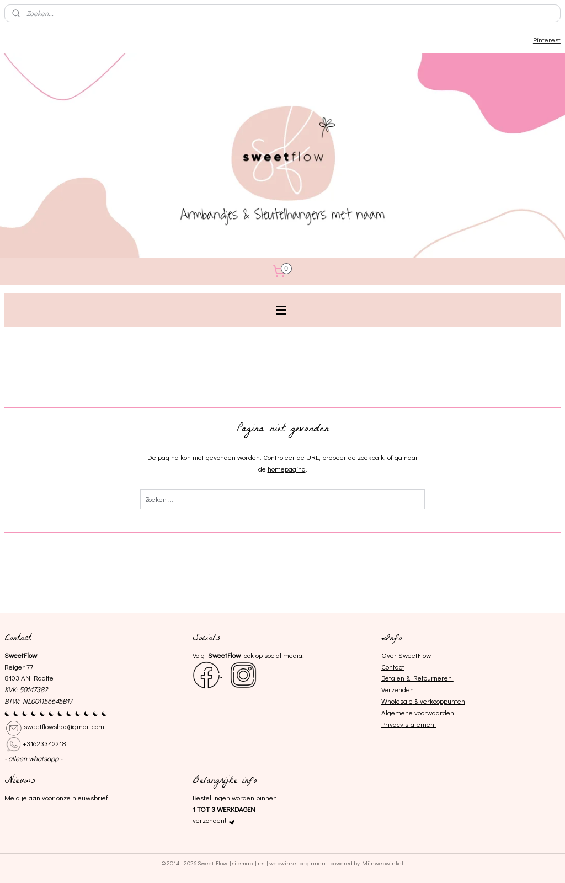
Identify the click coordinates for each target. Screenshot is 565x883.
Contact (392, 666)
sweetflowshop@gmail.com (64, 726)
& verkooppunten (439, 700)
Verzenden (397, 689)
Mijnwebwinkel (382, 863)
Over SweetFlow (406, 655)
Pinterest (547, 39)
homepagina (287, 468)
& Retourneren (429, 677)
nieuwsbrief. (90, 797)
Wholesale (397, 700)
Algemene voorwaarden (417, 712)
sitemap (242, 863)
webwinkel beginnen (297, 863)
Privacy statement (408, 724)
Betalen (392, 677)
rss (261, 863)
